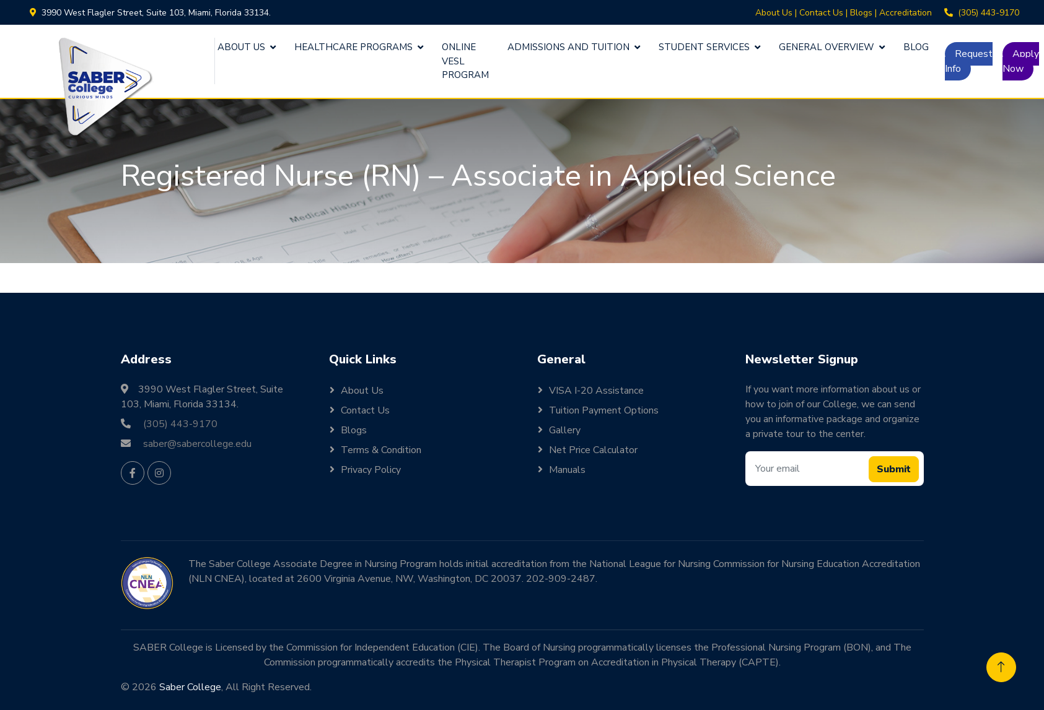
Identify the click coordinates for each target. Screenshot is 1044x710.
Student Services (704, 47)
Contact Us (821, 13)
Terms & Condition (381, 450)
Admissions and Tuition (568, 47)
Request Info (969, 61)
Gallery (565, 430)
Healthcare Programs (353, 47)
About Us (773, 13)
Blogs (861, 13)
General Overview (826, 47)
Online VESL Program (465, 61)
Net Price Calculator (593, 450)
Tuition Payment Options (604, 410)
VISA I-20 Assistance (596, 390)
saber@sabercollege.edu (197, 444)
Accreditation (905, 13)
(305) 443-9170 (988, 13)
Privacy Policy (371, 470)
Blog (916, 47)
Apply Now (1020, 61)
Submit (894, 469)
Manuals (567, 470)
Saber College (190, 687)
